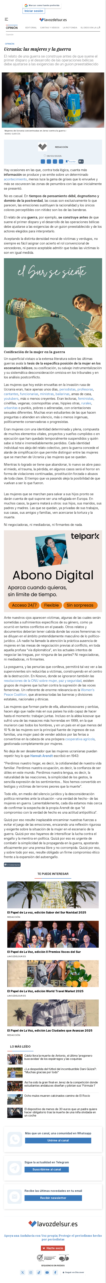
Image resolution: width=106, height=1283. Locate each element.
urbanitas (11, 408)
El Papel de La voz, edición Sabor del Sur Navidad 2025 (46, 912)
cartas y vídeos (49, 27)
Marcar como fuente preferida (41, 5)
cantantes (11, 394)
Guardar (71, 161)
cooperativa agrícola (80, 739)
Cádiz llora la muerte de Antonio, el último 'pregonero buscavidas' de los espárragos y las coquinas (49, 1059)
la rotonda (70, 27)
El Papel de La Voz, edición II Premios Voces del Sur (44, 952)
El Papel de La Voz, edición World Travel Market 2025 (45, 991)
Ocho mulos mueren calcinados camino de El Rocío (48, 1099)
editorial (31, 27)
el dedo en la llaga (92, 27)
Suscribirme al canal (47, 1169)
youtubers (11, 399)
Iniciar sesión (34, 11)
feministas (85, 399)
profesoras (85, 389)
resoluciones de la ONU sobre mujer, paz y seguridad (42, 681)
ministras (47, 394)
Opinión (10, 34)
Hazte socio (53, 1248)
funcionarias (29, 394)
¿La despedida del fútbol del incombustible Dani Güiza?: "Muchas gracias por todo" (52, 1073)
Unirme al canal (58, 1140)
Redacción (61, 147)
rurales (86, 403)
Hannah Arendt (41, 756)
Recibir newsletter (53, 1198)
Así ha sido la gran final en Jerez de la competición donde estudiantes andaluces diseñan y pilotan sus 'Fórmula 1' (52, 1086)
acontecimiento (15, 179)
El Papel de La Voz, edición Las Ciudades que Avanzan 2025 (49, 1030)
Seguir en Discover (73, 1272)
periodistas (67, 389)
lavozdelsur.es (16, 956)
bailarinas (62, 394)
